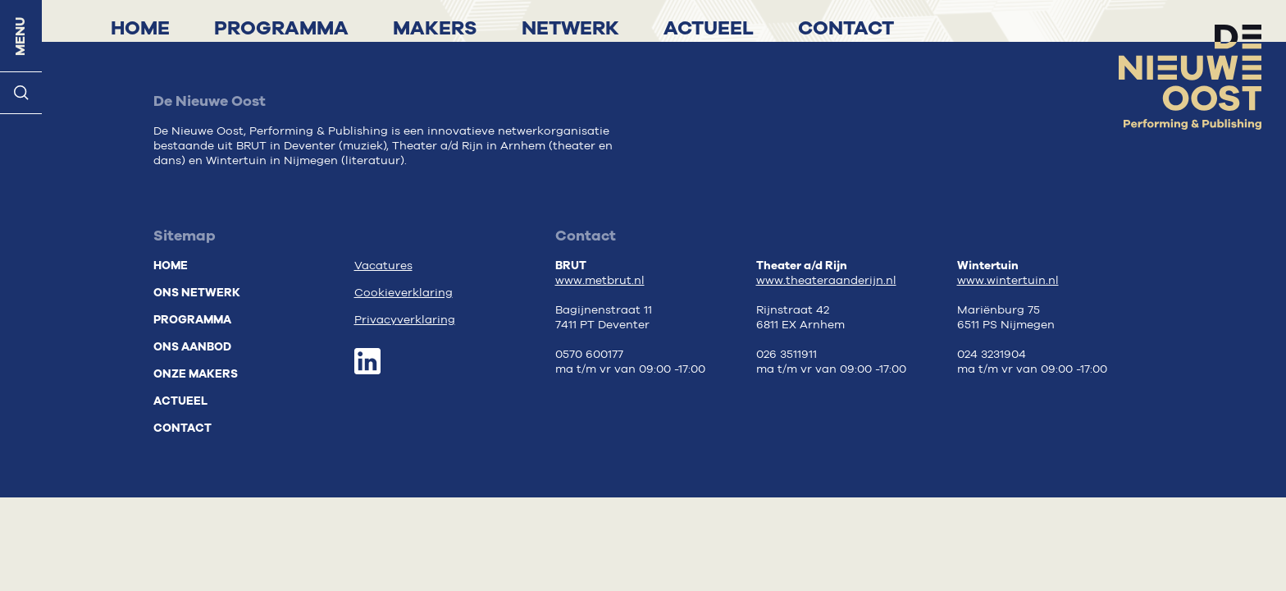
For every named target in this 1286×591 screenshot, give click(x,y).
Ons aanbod (192, 347)
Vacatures (383, 266)
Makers (435, 28)
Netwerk (570, 28)
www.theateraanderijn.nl (826, 280)
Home (140, 28)
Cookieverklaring (403, 293)
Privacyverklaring (404, 320)
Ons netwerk (196, 292)
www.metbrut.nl (600, 280)
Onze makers (195, 374)
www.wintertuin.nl (1008, 280)
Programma (281, 28)
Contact (846, 28)
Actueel (709, 28)
